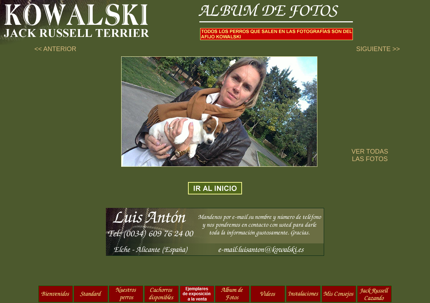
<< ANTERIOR (55, 49)
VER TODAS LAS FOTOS (369, 155)
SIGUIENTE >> (378, 49)
